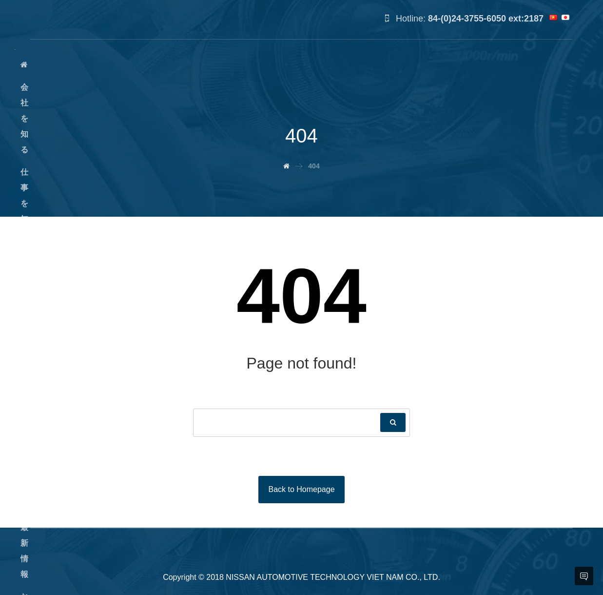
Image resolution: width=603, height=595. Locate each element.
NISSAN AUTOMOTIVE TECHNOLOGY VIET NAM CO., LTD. (333, 577)
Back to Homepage (301, 489)
